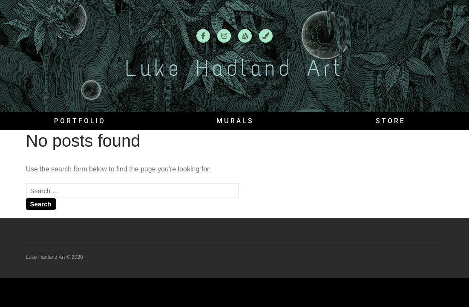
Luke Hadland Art (234, 68)
